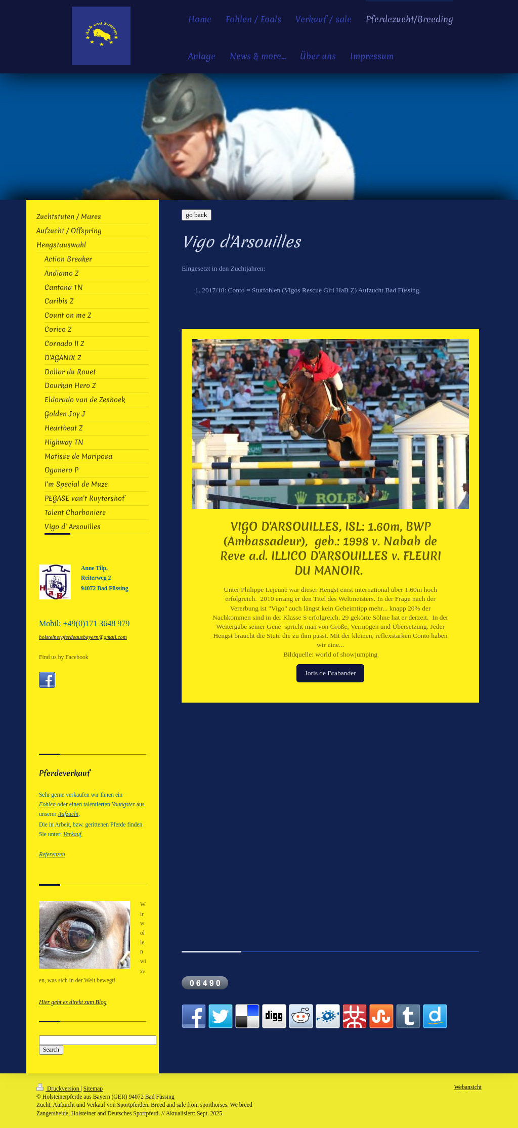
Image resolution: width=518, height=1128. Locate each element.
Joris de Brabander (330, 673)
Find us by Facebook (64, 657)
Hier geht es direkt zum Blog (73, 1002)
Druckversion (58, 1089)
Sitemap (93, 1089)
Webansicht (468, 1087)
